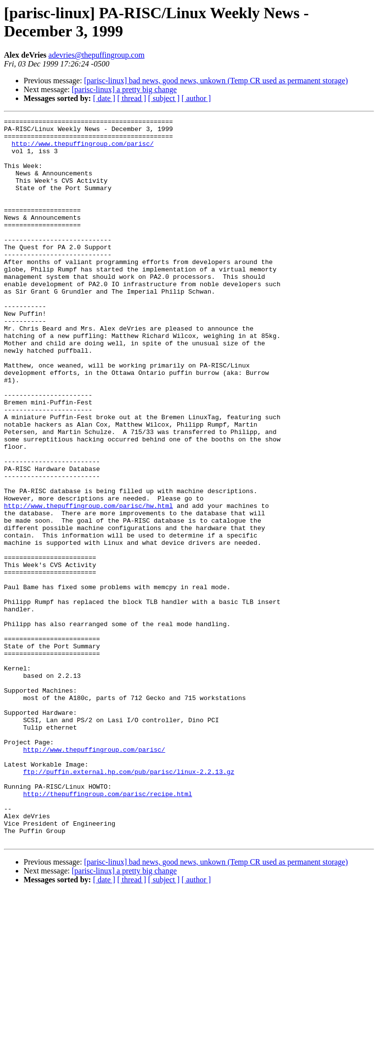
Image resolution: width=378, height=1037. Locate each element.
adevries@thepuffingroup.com (96, 55)
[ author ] (196, 98)
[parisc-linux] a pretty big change (124, 89)
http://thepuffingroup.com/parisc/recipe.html (107, 929)
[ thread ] (131, 98)
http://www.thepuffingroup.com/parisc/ (83, 149)
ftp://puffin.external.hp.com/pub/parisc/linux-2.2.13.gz (128, 903)
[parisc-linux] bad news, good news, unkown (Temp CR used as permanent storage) (216, 80)
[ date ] (104, 98)
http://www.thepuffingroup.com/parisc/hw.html (88, 583)
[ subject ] (164, 98)
